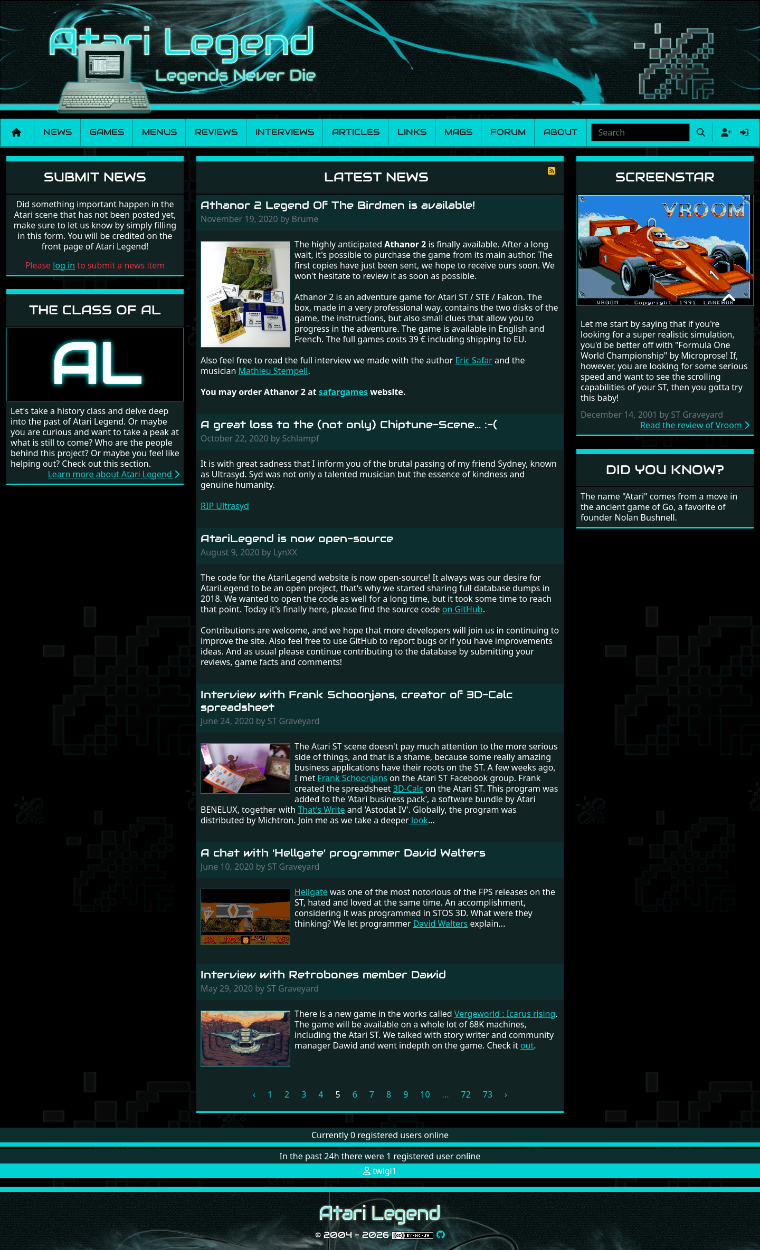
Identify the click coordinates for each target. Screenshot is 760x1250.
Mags (458, 132)
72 (465, 1094)
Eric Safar (473, 360)
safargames (343, 392)
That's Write (321, 809)
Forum (508, 132)
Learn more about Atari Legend (113, 474)
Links (411, 132)
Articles (355, 132)
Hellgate (311, 892)
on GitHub (462, 609)
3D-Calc (408, 788)
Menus (159, 132)
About (561, 132)
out (527, 1045)
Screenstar (665, 177)
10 (425, 1094)
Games (107, 132)
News (57, 132)
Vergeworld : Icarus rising (504, 1014)
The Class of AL (95, 310)
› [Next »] (506, 1094)
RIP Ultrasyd (225, 506)
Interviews (284, 132)
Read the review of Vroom (694, 425)
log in (64, 265)
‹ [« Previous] (254, 1094)
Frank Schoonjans (352, 778)
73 (487, 1094)
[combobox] (640, 132)
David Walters (440, 923)
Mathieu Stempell (273, 371)
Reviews (216, 132)
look (418, 820)
